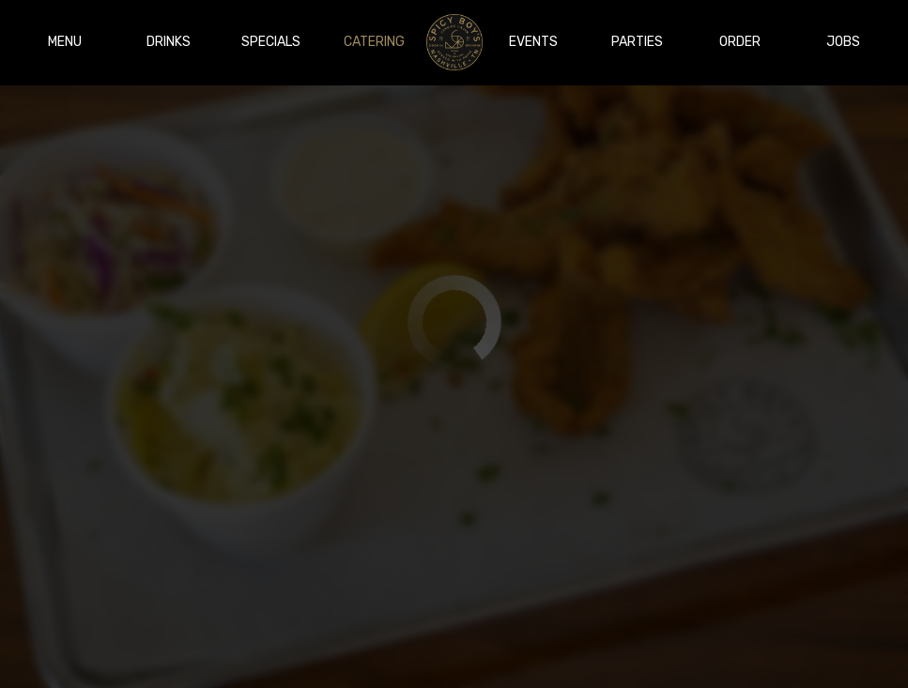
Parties (637, 42)
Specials (270, 42)
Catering (374, 42)
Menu (65, 42)
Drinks (168, 42)
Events (533, 42)
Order (740, 42)
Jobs (843, 42)
